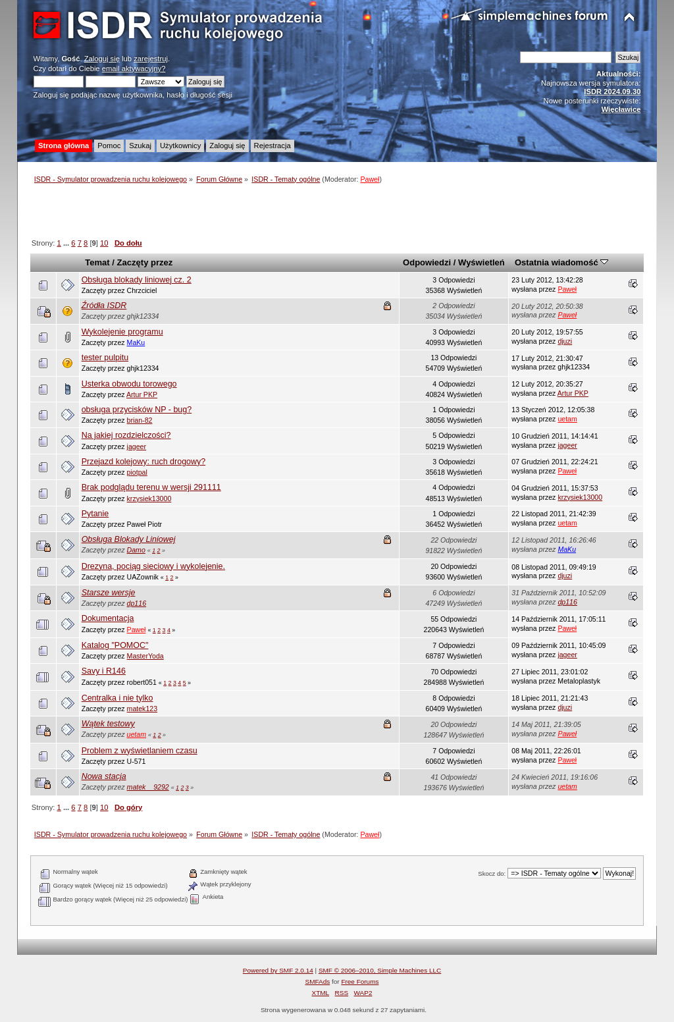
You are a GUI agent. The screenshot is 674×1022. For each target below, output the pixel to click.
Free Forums (359, 981)
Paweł (369, 179)
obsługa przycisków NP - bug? (137, 409)
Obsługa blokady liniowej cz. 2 (137, 279)
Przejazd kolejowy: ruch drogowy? (144, 461)
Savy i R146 (104, 671)
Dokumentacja (108, 618)
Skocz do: (492, 873)
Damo (136, 550)
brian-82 (140, 420)
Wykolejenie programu (122, 331)
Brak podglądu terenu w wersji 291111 (151, 487)
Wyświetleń (481, 262)
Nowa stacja (104, 776)
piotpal (137, 472)
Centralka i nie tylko (117, 698)
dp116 (136, 603)
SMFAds (317, 981)
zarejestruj (151, 59)
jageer (136, 446)
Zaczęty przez (145, 262)
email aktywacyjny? (134, 68)
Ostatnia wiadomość (561, 262)
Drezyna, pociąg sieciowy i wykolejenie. (153, 566)
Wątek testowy (108, 723)
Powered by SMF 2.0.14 (278, 970)
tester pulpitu (105, 357)
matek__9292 (148, 787)
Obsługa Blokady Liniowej (129, 539)
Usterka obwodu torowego (129, 384)
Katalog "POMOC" (115, 645)
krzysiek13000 (149, 498)
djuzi (564, 341)
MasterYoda (145, 656)
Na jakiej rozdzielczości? (126, 435)
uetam (567, 419)
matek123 (142, 709)
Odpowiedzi (427, 262)
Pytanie (95, 513)
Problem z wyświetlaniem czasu (139, 750)
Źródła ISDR (104, 305)
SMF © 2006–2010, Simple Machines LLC (380, 970)
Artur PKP (141, 394)
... (67, 243)
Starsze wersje (109, 592)
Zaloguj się (102, 59)
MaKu (136, 342)
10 (104, 243)
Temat (97, 262)
